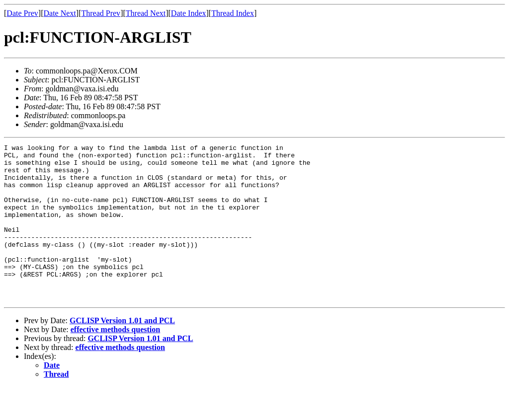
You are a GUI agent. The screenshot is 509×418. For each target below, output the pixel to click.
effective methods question (115, 360)
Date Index (188, 13)
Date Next (60, 13)
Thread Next (146, 13)
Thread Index (232, 13)
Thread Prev (100, 13)
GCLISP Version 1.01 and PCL (122, 352)
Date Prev (22, 13)
